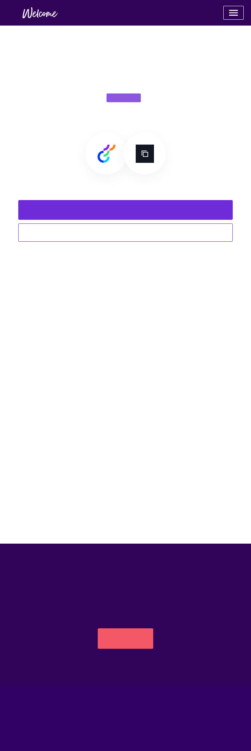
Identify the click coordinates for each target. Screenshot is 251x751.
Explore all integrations (125, 232)
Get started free (125, 638)
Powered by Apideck (125, 711)
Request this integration (125, 210)
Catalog (125, 732)
